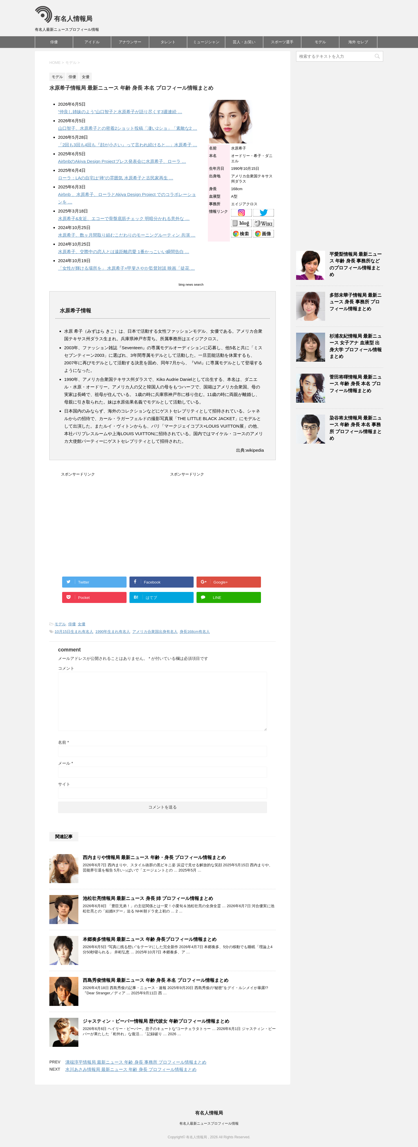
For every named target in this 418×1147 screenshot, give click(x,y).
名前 (63, 742)
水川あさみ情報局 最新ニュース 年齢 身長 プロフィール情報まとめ (131, 1069)
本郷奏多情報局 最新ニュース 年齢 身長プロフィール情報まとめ (150, 939)
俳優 (54, 42)
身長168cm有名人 (195, 631)
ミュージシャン (206, 42)
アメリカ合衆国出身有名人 (155, 631)
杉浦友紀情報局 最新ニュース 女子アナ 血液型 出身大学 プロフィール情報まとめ (355, 346)
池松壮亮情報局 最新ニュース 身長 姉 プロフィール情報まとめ (148, 898)
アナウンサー (130, 42)
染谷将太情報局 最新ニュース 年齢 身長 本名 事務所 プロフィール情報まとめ (355, 428)
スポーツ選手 (282, 42)
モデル (320, 42)
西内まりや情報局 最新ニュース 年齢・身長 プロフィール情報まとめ (154, 857)
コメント (66, 668)
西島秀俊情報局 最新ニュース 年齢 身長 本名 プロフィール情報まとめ (155, 980)
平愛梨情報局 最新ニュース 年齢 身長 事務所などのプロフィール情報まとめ (355, 264)
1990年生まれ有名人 (113, 631)
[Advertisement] (109, 526)
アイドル (92, 42)
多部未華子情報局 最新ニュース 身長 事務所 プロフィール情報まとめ (355, 302)
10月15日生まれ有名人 (74, 631)
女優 (81, 624)
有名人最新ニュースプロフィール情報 (209, 1123)
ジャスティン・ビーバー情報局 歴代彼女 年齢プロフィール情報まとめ (156, 1021)
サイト (64, 784)
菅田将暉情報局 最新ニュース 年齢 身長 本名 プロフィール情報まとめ (355, 383)
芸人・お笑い (244, 42)
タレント (168, 42)
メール (65, 763)
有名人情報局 (63, 18)
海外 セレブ (358, 42)
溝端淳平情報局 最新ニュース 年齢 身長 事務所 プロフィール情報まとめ (135, 1062)
